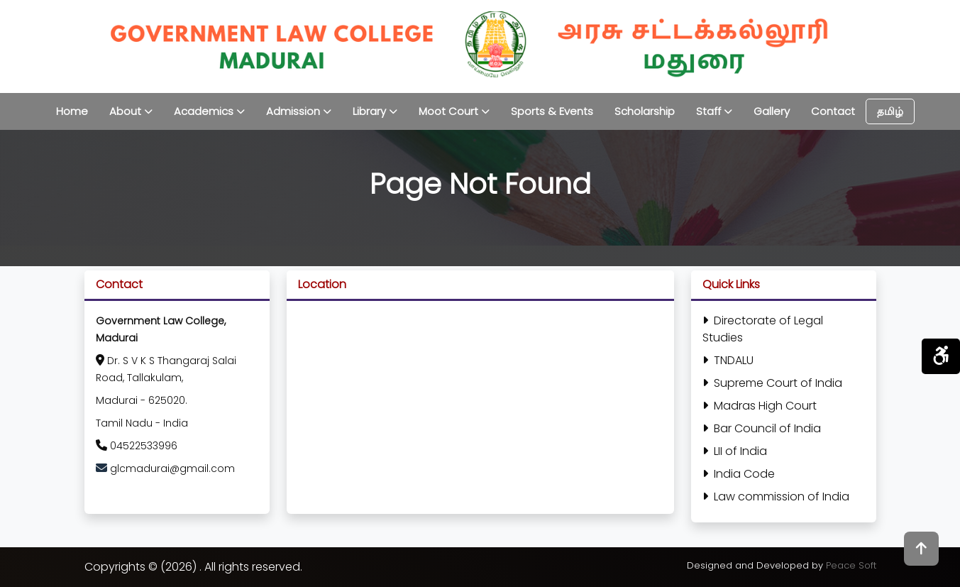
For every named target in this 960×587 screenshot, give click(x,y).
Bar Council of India (761, 428)
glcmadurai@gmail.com (172, 468)
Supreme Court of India (772, 383)
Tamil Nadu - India (142, 423)
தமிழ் (890, 111)
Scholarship (644, 111)
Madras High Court (759, 405)
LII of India (734, 451)
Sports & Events (552, 111)
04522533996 (136, 446)
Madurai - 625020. (141, 400)
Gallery (772, 111)
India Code (738, 474)
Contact (833, 111)
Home (72, 111)
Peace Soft (851, 565)
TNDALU (728, 360)
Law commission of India (775, 496)
